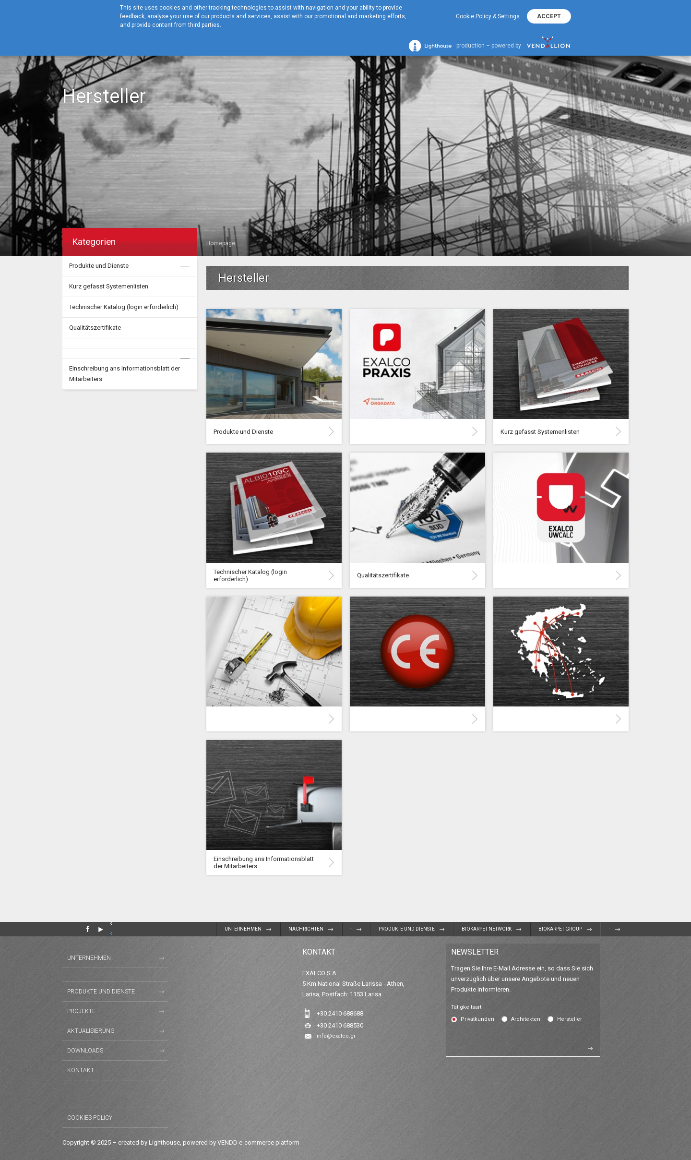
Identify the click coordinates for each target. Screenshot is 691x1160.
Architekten (525, 1019)
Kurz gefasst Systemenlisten (108, 286)
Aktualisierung (91, 1031)
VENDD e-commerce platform (258, 1142)
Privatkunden (477, 1019)
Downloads (85, 1050)
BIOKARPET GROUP (560, 929)
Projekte (81, 1011)
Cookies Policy (89, 1117)
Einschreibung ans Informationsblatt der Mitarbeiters (124, 374)
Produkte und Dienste (99, 265)
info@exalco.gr (336, 1036)
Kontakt (80, 1070)
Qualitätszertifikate (95, 327)
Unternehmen (243, 929)
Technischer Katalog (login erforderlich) (124, 307)
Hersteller (569, 1019)
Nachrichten (305, 929)
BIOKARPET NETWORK (487, 929)
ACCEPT (549, 16)
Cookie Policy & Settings (488, 16)
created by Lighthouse (149, 1142)
